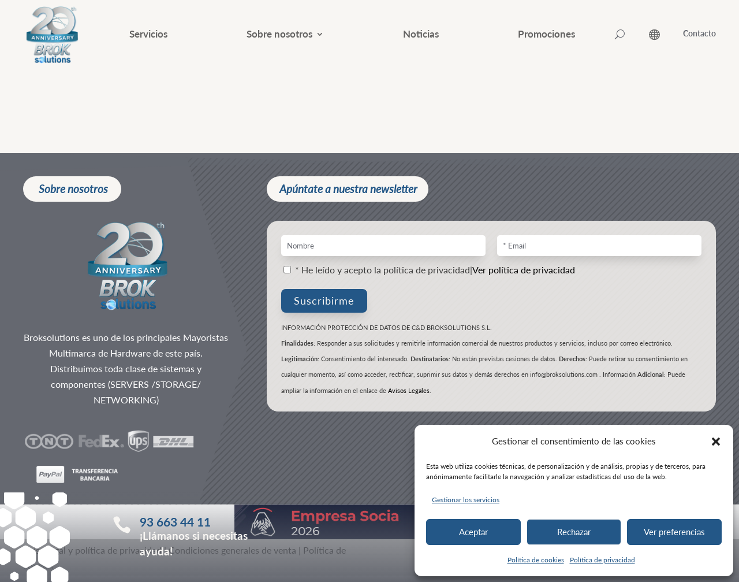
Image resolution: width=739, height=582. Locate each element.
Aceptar (473, 532)
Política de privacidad (602, 559)
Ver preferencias (674, 532)
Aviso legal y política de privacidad (92, 555)
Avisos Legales (409, 396)
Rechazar (574, 532)
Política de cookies (535, 559)
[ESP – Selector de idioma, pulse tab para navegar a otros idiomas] (665, 34)
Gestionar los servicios (465, 499)
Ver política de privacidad (523, 275)
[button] (716, 441)
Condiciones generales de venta (232, 555)
